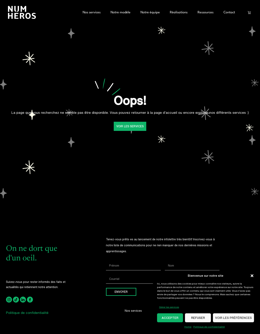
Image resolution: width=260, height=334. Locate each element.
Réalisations (179, 12)
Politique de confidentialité (209, 326)
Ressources (206, 12)
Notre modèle (120, 12)
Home (187, 326)
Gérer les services (169, 307)
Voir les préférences (233, 317)
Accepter (170, 317)
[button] (252, 276)
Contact (229, 12)
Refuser (198, 317)
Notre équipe (150, 12)
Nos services (92, 12)
